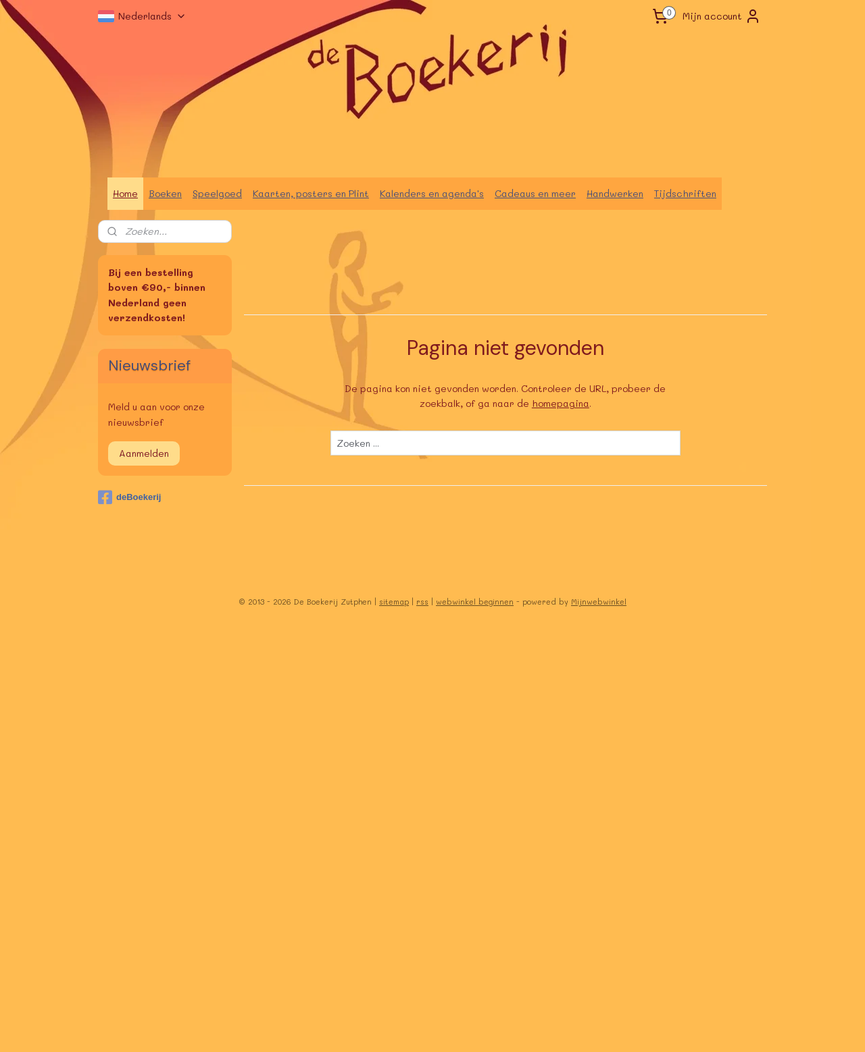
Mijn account (722, 16)
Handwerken (615, 193)
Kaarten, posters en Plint (311, 193)
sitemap (394, 602)
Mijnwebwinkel (598, 602)
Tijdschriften (685, 193)
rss (422, 602)
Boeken (165, 193)
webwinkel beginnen (475, 602)
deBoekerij (129, 497)
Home (125, 193)
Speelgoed (217, 193)
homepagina (560, 403)
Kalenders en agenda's (432, 193)
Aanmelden (144, 453)
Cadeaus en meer (535, 193)
